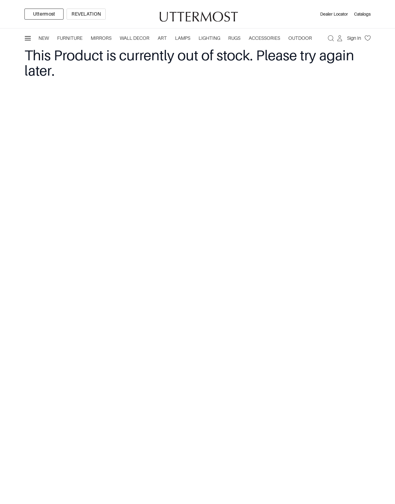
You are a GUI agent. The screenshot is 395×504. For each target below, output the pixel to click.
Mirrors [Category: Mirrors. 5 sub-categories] (101, 38)
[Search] (331, 38)
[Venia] (197, 14)
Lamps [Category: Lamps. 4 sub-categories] (182, 38)
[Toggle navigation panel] (27, 38)
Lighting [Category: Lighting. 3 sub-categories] (209, 38)
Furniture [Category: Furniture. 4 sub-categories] (69, 38)
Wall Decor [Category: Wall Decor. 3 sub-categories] (134, 38)
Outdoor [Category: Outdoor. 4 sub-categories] (300, 38)
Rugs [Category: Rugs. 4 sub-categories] (234, 38)
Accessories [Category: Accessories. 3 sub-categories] (264, 38)
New (43, 38)
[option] (44, 14)
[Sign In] (349, 38)
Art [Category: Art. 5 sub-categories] (162, 38)
